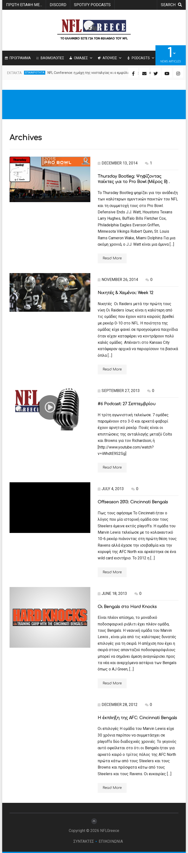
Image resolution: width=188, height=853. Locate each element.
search (171, 4)
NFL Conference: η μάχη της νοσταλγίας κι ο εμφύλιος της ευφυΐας (100, 73)
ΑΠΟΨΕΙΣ (112, 58)
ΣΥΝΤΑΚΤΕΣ (83, 841)
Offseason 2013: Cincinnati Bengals (133, 502)
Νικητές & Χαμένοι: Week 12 (125, 293)
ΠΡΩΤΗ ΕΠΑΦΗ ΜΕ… (24, 4)
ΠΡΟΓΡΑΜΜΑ (20, 58)
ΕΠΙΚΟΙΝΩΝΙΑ (111, 841)
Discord (58, 4)
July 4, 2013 (111, 488)
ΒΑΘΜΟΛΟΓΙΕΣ (52, 58)
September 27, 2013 (119, 390)
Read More (112, 258)
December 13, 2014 (118, 163)
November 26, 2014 (118, 279)
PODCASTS (143, 58)
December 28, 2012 (118, 704)
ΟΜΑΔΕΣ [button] (83, 58)
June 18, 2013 (112, 593)
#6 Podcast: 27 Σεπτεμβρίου (126, 404)
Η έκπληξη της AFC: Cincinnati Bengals (137, 718)
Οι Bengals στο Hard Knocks (127, 607)
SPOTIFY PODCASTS (92, 4)
